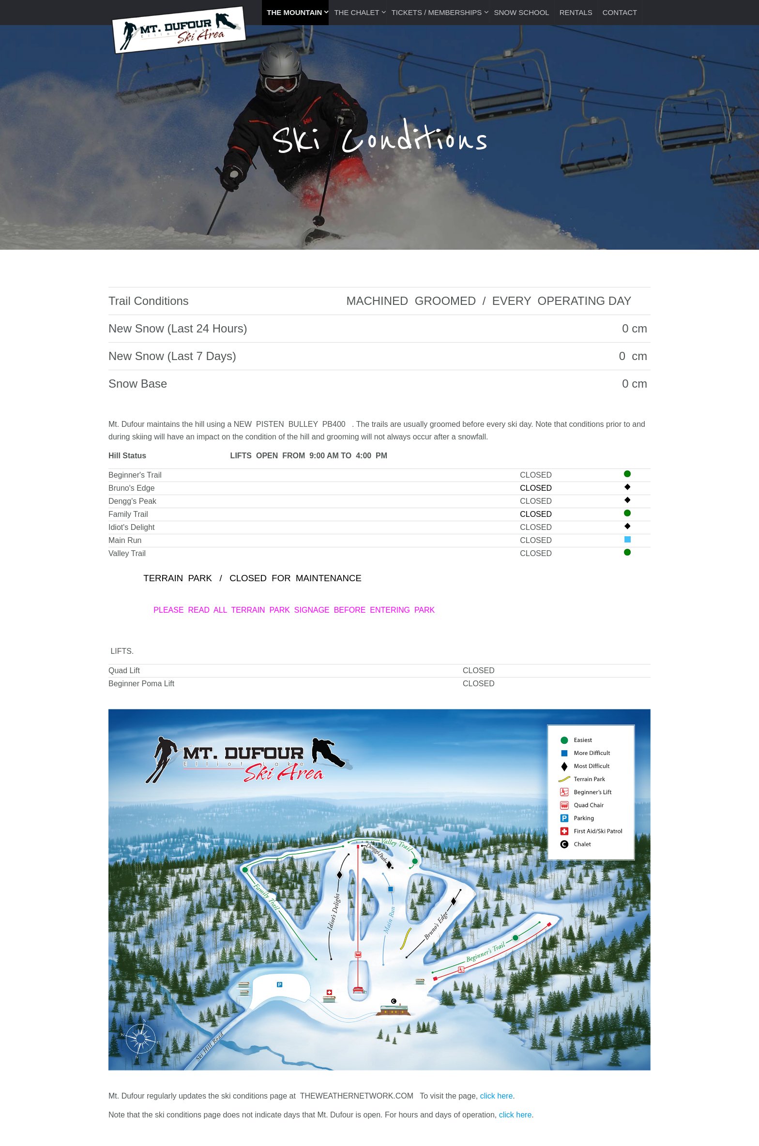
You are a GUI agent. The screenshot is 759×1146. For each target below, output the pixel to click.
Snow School (521, 12)
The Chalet (357, 12)
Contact (620, 12)
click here (496, 1096)
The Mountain (295, 12)
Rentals (576, 12)
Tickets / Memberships (438, 12)
